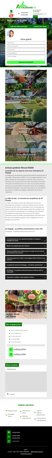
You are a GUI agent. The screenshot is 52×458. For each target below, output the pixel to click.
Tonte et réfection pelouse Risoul (39, 413)
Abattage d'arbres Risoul (25, 417)
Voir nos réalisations (18, 26)
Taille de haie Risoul (25, 412)
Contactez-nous (40, 26)
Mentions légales (37, 452)
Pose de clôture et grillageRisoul (40, 419)
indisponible (24, 12)
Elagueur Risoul (11, 411)
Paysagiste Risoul (10, 415)
